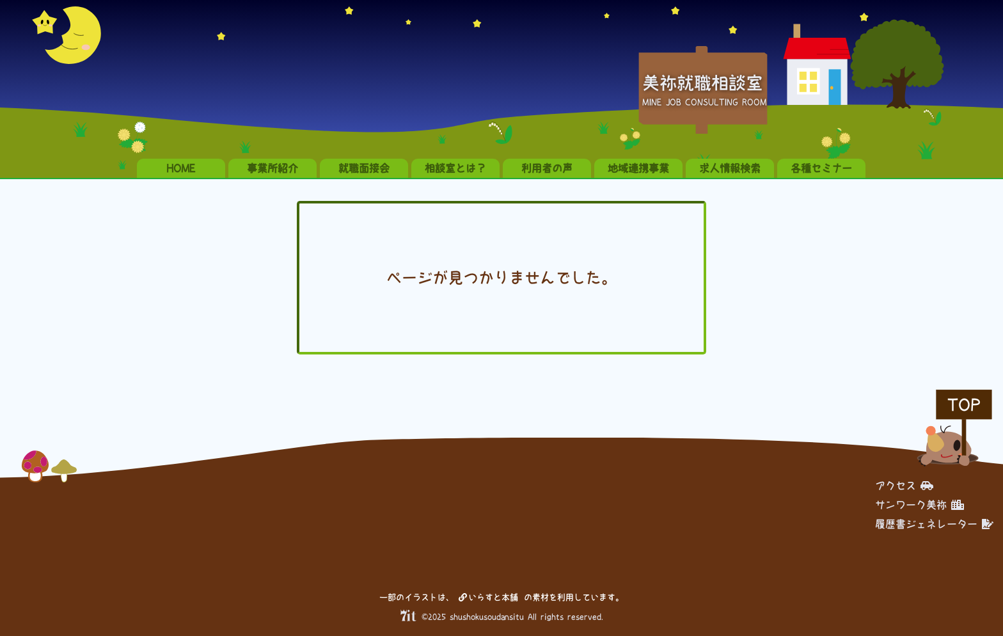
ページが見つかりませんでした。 (501, 277)
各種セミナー (821, 168)
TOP (964, 405)
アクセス (904, 486)
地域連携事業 (638, 168)
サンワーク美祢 (919, 505)
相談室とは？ (455, 168)
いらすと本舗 (488, 597)
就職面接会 (364, 168)
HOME (181, 168)
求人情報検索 (730, 168)
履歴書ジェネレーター (934, 524)
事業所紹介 (272, 168)
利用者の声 (547, 168)
